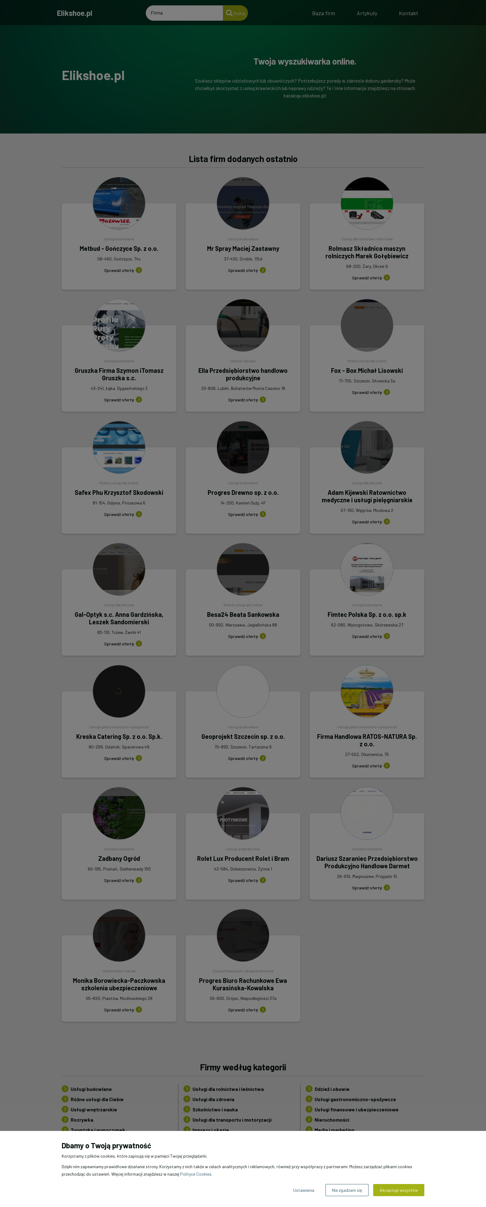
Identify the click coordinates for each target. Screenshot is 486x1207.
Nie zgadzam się (347, 1190)
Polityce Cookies (195, 1174)
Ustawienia (303, 1190)
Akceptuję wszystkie (399, 1190)
